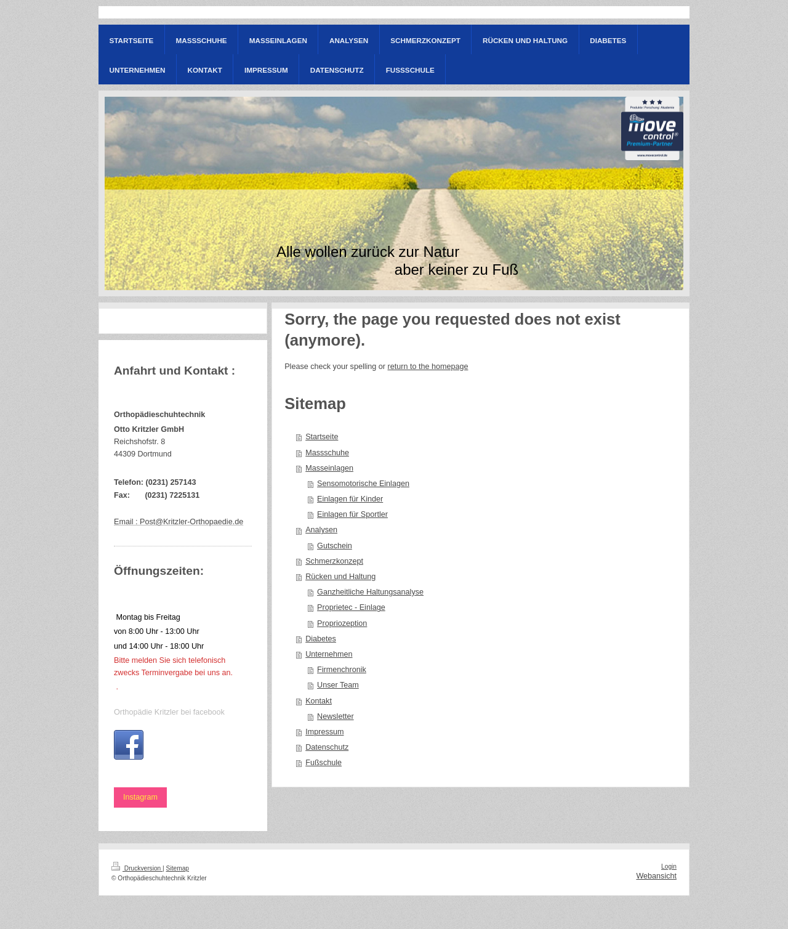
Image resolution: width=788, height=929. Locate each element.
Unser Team (338, 685)
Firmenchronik (341, 669)
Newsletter (335, 716)
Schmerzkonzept (334, 561)
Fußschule (323, 762)
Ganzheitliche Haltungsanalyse (370, 592)
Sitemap (177, 868)
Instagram (140, 797)
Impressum (324, 732)
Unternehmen (328, 654)
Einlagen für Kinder (350, 499)
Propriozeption (342, 623)
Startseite (321, 436)
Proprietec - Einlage (351, 607)
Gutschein (334, 546)
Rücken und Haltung (340, 576)
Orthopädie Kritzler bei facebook (169, 712)
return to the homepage (428, 366)
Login (669, 866)
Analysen (321, 529)
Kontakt (318, 701)
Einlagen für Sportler (352, 514)
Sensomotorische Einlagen (363, 483)
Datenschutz (326, 747)
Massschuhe (327, 452)
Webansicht (656, 876)
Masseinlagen (329, 468)
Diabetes (320, 639)
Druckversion (137, 868)
